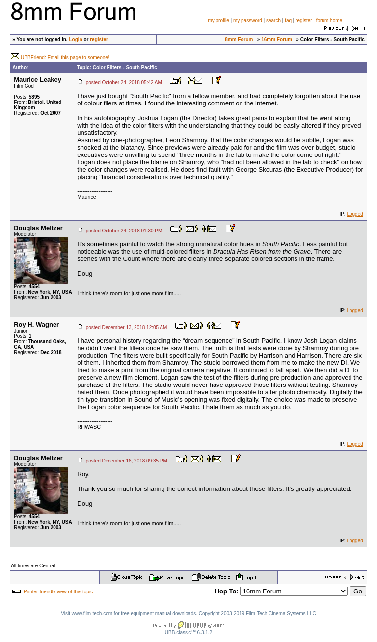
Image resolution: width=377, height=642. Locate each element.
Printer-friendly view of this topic (52, 591)
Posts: (27, 97)
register (304, 20)
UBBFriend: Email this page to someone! (65, 57)
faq (288, 20)
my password (247, 20)
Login (75, 39)
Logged (355, 214)
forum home (329, 20)
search (273, 20)
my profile (218, 20)
